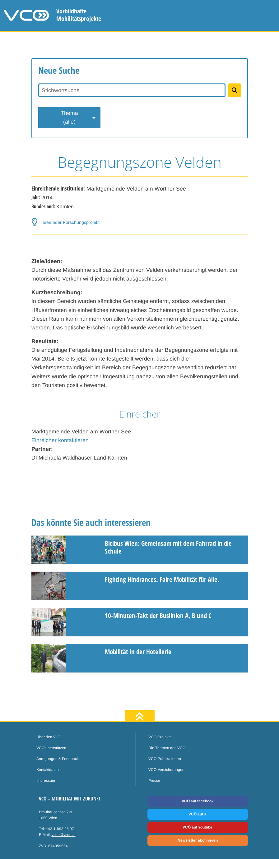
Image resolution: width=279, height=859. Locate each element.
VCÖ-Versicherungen (166, 769)
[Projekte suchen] (234, 90)
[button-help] (139, 222)
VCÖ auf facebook (198, 801)
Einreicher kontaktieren (60, 440)
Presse (154, 780)
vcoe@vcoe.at (64, 835)
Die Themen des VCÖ (166, 748)
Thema (69, 118)
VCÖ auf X (197, 814)
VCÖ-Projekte (160, 737)
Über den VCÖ (48, 737)
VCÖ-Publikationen (164, 759)
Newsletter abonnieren (198, 840)
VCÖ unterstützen (51, 748)
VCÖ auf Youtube (197, 827)
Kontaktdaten (47, 769)
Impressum (45, 780)
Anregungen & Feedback (57, 759)
